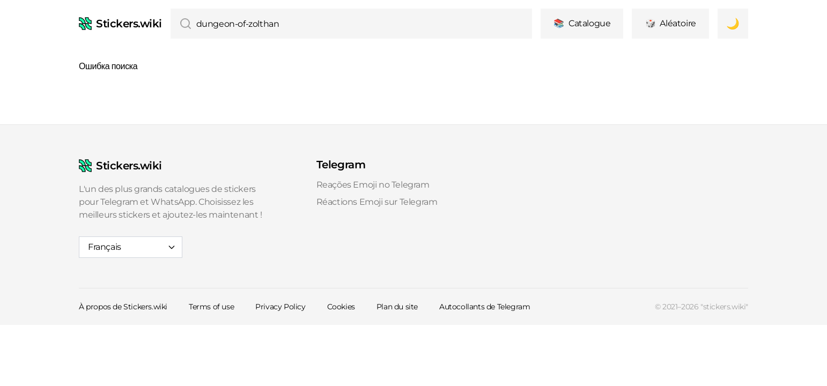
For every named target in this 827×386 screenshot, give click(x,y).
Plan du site (397, 306)
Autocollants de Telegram (484, 306)
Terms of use (211, 306)
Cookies (341, 306)
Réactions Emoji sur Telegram (377, 202)
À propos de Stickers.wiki (123, 306)
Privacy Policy (280, 306)
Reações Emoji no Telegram (373, 185)
